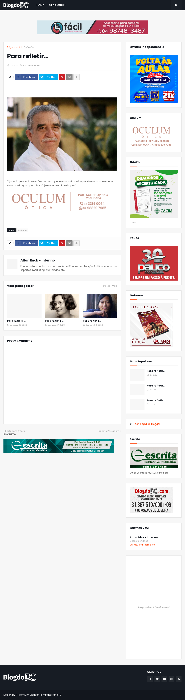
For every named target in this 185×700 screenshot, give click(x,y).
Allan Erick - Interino (37, 260)
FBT (61, 695)
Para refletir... (16, 321)
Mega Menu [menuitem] (56, 5)
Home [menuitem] (40, 5)
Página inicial (14, 47)
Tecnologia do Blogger (145, 424)
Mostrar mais (110, 286)
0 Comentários (31, 65)
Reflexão (29, 47)
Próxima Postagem (108, 431)
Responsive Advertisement (154, 607)
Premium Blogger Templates (35, 695)
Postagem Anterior (15, 431)
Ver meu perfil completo (142, 544)
